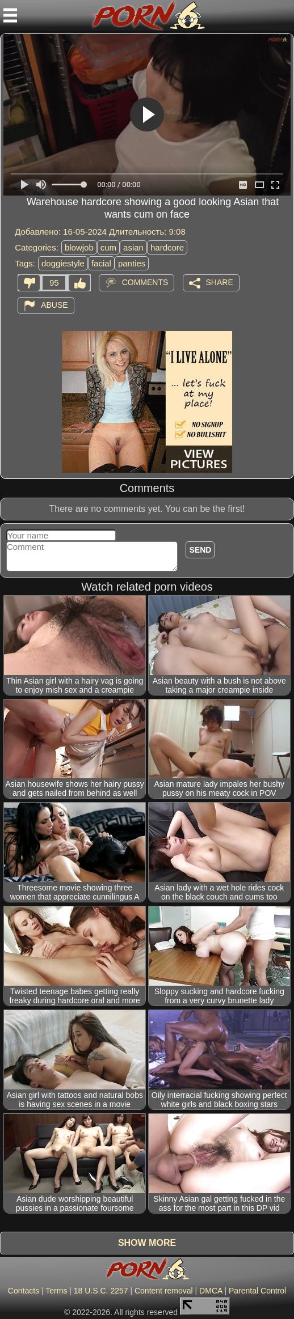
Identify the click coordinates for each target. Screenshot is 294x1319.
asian (133, 247)
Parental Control (257, 1290)
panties (131, 263)
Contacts (23, 1290)
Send (200, 549)
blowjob (79, 247)
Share (219, 281)
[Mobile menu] (10, 15)
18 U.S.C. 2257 (101, 1290)
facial (101, 263)
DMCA (210, 1290)
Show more (147, 1243)
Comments (145, 281)
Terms (56, 1290)
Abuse (54, 304)
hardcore (167, 247)
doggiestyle (63, 263)
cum (108, 247)
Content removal (164, 1290)
